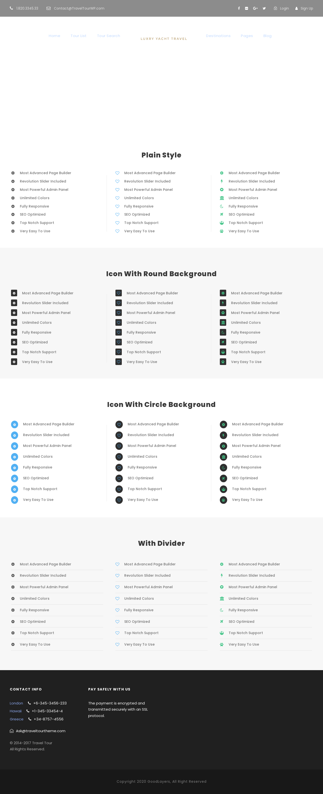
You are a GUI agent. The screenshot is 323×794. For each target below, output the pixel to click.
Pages (247, 35)
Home (54, 35)
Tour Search (108, 35)
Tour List (79, 35)
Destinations (218, 35)
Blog (267, 35)
